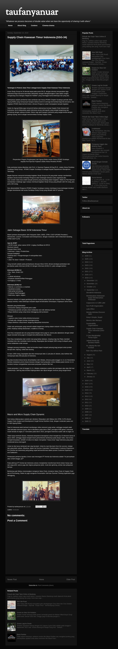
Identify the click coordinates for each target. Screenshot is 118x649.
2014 (87, 393)
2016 (87, 387)
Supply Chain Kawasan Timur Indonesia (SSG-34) (95, 330)
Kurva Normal (97, 177)
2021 (87, 271)
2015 (87, 390)
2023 (87, 265)
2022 (87, 268)
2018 (87, 380)
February (90, 373)
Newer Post (12, 579)
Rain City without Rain (94, 351)
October (90, 287)
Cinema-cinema (48, 25)
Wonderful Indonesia (93, 292)
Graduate (16, 510)
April (88, 367)
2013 (87, 396)
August (89, 355)
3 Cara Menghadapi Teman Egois (93, 336)
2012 (87, 399)
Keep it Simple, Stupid (94, 317)
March (89, 370)
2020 (87, 275)
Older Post (70, 579)
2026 (87, 256)
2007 (87, 415)
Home (10, 25)
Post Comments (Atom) (45, 585)
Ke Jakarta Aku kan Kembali (93, 346)
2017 (87, 384)
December (90, 280)
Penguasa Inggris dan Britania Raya (100, 145)
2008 (87, 412)
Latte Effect (90, 309)
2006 (87, 418)
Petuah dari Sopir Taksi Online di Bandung (21, 594)
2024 (87, 262)
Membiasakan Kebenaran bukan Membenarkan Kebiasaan (95, 298)
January (90, 377)
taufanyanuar (32, 12)
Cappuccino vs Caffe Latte (95, 303)
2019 (87, 278)
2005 (87, 421)
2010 (87, 406)
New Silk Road (22, 601)
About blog (22, 25)
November (90, 284)
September (91, 290)
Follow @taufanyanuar (90, 201)
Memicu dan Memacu (94, 320)
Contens (34, 25)
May (88, 364)
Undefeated (96, 129)
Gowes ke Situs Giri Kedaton (26, 612)
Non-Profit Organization (94, 306)
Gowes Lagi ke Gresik (24, 623)
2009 (87, 409)
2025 (87, 259)
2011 (87, 402)
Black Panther (21, 634)
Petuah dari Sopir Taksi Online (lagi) (95, 117)
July (88, 358)
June (89, 361)
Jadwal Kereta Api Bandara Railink (92, 341)
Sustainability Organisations (92, 324)
